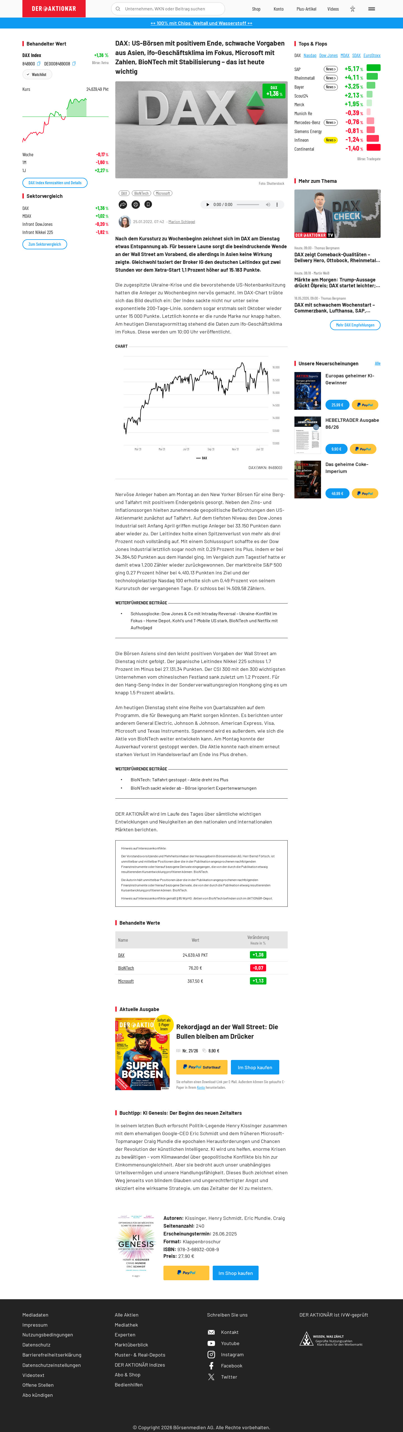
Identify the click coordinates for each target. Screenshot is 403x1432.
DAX (124, 193)
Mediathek (126, 1325)
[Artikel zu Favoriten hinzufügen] (148, 204)
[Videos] (333, 8)
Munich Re (303, 113)
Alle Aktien (127, 1315)
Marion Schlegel (181, 221)
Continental (304, 149)
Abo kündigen (37, 1395)
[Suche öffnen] (118, 8)
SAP (297, 69)
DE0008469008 (60, 62)
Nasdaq (310, 55)
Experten (125, 1334)
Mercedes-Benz (307, 122)
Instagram (225, 1354)
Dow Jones (328, 55)
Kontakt (223, 1332)
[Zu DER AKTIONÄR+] (306, 8)
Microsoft (163, 193)
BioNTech (141, 193)
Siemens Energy (308, 131)
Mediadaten (35, 1315)
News (331, 69)
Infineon (301, 140)
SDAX (356, 55)
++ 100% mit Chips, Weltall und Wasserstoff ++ (201, 23)
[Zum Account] (278, 8)
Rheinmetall (304, 78)
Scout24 (301, 96)
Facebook (224, 1365)
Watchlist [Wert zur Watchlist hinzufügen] (39, 74)
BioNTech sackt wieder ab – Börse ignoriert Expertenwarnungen (194, 787)
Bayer (299, 87)
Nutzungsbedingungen (47, 1334)
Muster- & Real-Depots (140, 1354)
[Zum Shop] (256, 8)
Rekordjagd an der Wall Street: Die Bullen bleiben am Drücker (227, 1031)
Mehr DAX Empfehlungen (355, 324)
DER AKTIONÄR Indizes (140, 1365)
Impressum (35, 1325)
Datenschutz (36, 1344)
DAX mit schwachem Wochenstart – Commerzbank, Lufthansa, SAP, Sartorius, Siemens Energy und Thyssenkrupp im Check (334, 307)
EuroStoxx (372, 55)
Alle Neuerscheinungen (371, 363)
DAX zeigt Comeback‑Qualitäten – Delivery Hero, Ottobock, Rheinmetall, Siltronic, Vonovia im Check (336, 257)
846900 (31, 62)
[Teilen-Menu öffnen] (123, 204)
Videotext (33, 1375)
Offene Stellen (38, 1385)
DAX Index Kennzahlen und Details (55, 182)
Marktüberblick (131, 1344)
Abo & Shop (127, 1374)
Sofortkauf (202, 1066)
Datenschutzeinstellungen (51, 1365)
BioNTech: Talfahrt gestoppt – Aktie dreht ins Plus (179, 779)
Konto (201, 1087)
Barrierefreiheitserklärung (51, 1354)
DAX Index (31, 55)
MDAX (345, 55)
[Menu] (371, 8)
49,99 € (337, 493)
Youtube (223, 1343)
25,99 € (337, 404)
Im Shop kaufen (255, 1067)
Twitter (222, 1377)
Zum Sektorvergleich (45, 244)
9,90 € (336, 448)
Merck (299, 104)
